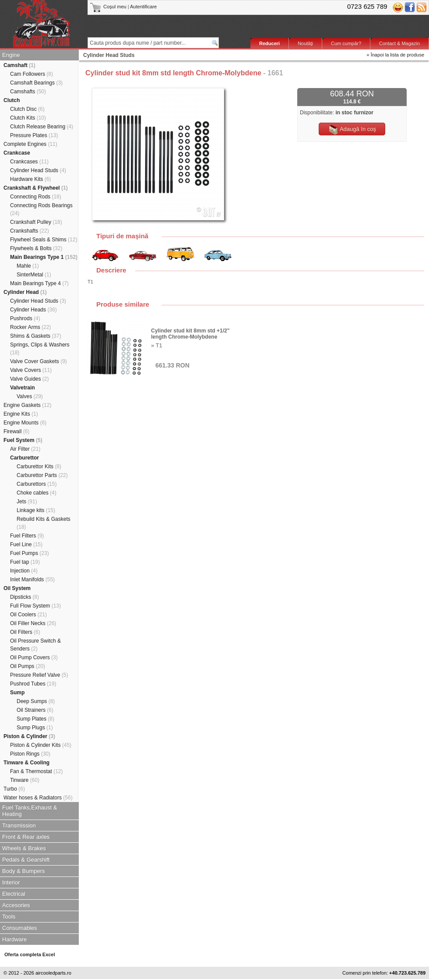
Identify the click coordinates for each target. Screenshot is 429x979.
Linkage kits (36, 510)
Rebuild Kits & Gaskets (43, 523)
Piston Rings (30, 754)
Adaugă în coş (352, 129)
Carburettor (24, 458)
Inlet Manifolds (32, 579)
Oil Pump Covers (34, 657)
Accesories (16, 905)
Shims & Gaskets (35, 336)
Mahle (28, 266)
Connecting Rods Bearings (41, 209)
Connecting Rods (35, 197)
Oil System (17, 588)
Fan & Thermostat (36, 771)
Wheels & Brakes (24, 848)
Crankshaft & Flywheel (36, 188)
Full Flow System (35, 606)
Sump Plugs (35, 728)
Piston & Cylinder (29, 736)
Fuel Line (26, 544)
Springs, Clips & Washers (40, 349)
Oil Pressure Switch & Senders (35, 645)
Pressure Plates (34, 135)
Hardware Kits (30, 179)
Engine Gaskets (27, 405)
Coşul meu (109, 6)
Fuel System (23, 440)
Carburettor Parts (42, 475)
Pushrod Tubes (33, 684)
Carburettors (36, 484)
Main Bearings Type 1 (43, 257)
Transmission (19, 825)
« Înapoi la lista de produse (395, 54)
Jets (27, 501)
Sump (17, 692)
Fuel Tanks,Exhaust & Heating (29, 810)
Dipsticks (24, 597)
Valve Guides (29, 379)
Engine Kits (21, 414)
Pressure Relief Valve (39, 675)
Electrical (13, 894)
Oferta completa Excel (29, 954)
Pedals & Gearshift (25, 859)
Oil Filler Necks (33, 623)
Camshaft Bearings (36, 83)
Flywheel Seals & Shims (43, 240)
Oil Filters (25, 632)
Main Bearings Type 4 (39, 283)
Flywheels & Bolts (36, 248)
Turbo (14, 789)
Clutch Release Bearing (41, 127)
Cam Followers (31, 74)
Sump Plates (35, 719)
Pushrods (25, 318)
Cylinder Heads (33, 310)
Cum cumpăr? (346, 43)
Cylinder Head (25, 292)
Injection (24, 571)
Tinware (24, 780)
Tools (8, 916)
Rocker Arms (30, 327)
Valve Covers (31, 370)
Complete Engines (30, 144)
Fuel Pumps (29, 553)
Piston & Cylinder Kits (40, 745)
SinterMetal (34, 275)
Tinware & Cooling (26, 763)
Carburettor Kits (39, 466)
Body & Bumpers (23, 871)
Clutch (12, 100)
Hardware (14, 939)
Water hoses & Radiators (38, 798)
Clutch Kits (28, 118)
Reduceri (269, 43)
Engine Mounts (25, 423)
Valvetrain (22, 388)
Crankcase (17, 153)
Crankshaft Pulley (36, 222)
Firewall (16, 431)
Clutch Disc (27, 109)
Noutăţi (305, 43)
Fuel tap (25, 562)
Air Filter (25, 449)
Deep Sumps (36, 701)
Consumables (19, 928)
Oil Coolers (28, 614)
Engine (11, 55)
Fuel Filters (27, 536)
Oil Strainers (35, 710)
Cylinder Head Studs (38, 170)
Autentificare (143, 6)
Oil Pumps (27, 666)
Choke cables (36, 493)
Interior (11, 882)
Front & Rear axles (25, 837)
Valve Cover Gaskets (38, 361)
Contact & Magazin (399, 43)
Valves (30, 396)
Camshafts (28, 91)
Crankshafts (29, 231)
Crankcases (29, 162)
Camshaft (19, 65)
